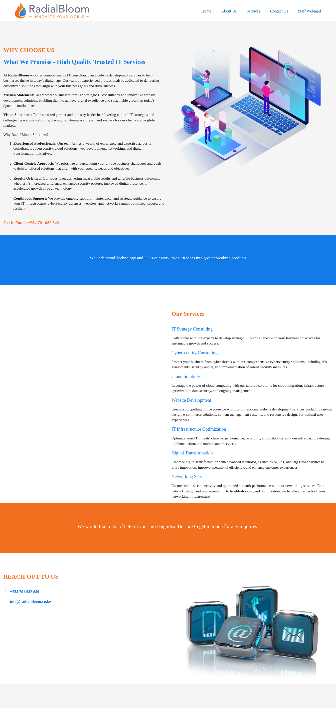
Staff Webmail (309, 11)
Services (253, 11)
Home (206, 11)
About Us (229, 11)
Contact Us (279, 11)
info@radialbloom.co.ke (30, 601)
